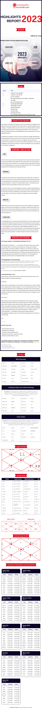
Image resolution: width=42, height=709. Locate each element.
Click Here (3, 321)
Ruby (15, 245)
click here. (36, 342)
